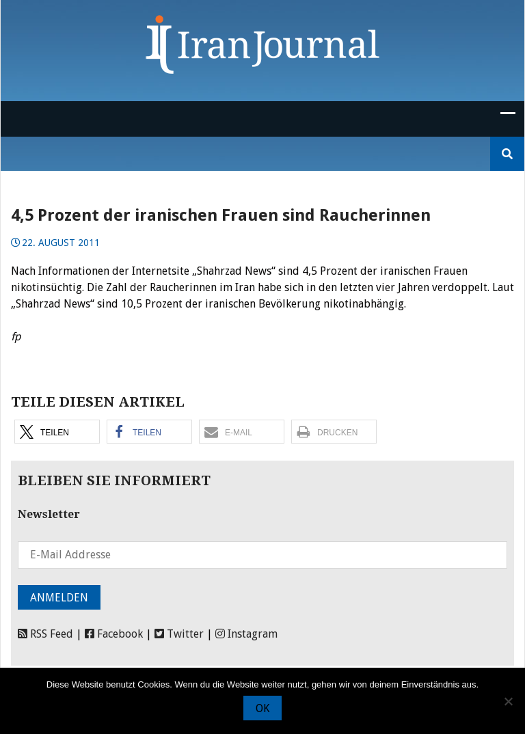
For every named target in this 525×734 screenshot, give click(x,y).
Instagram (246, 633)
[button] (57, 432)
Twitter (179, 633)
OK (262, 708)
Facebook (114, 633)
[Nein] (508, 701)
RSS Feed (45, 633)
